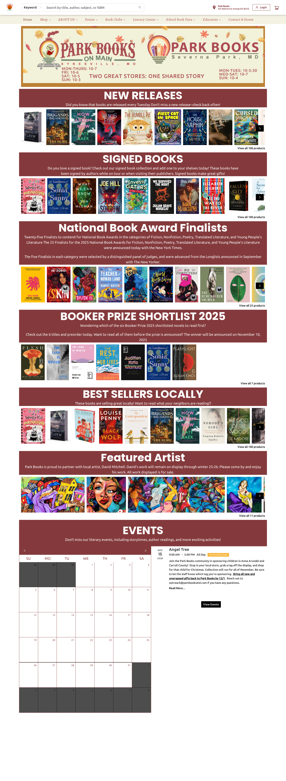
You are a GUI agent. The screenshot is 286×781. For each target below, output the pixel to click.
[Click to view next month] (145, 550)
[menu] (143, 19)
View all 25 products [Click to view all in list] (252, 305)
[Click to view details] (32, 127)
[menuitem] (27, 19)
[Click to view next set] (260, 128)
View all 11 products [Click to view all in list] (252, 515)
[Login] (261, 7)
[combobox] (33, 7)
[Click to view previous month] (24, 550)
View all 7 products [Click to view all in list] (253, 383)
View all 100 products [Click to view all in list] (251, 148)
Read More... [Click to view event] (177, 588)
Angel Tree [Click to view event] (179, 549)
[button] (231, 8)
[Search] (140, 8)
